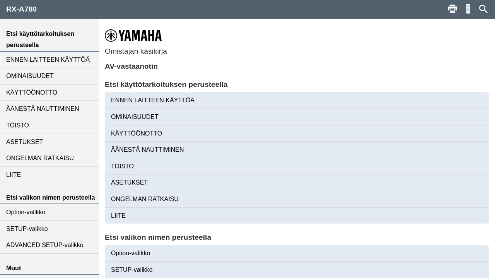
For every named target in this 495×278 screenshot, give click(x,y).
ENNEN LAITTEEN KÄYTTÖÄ (48, 59)
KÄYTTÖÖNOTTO (31, 92)
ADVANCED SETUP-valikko (45, 245)
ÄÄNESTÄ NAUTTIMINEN (42, 108)
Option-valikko (25, 212)
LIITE (13, 174)
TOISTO (17, 125)
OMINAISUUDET (30, 76)
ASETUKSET (24, 142)
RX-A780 (21, 9)
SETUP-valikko (27, 228)
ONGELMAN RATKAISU (40, 158)
